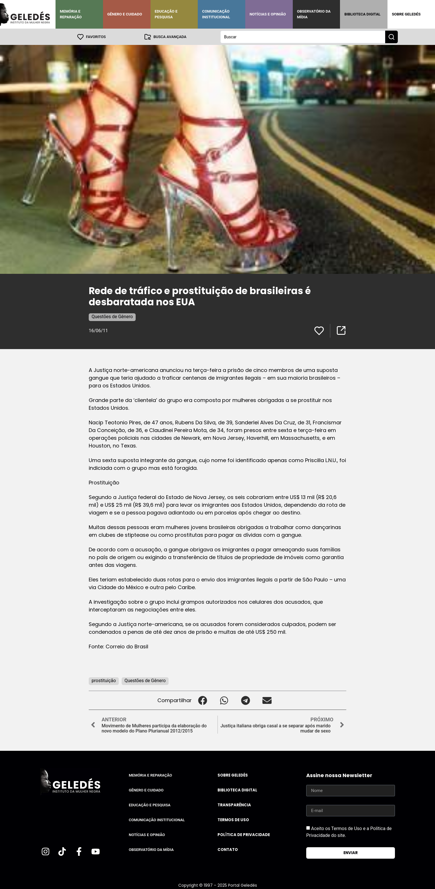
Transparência (234, 804)
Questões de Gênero (112, 316)
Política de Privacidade (243, 834)
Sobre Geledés (406, 14)
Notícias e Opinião (268, 14)
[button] (202, 700)
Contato (227, 849)
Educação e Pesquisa (166, 14)
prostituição (104, 680)
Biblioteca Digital (362, 14)
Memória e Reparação (71, 14)
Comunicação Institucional (216, 14)
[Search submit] (391, 36)
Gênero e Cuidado (124, 14)
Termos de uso (233, 819)
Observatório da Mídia (314, 14)
